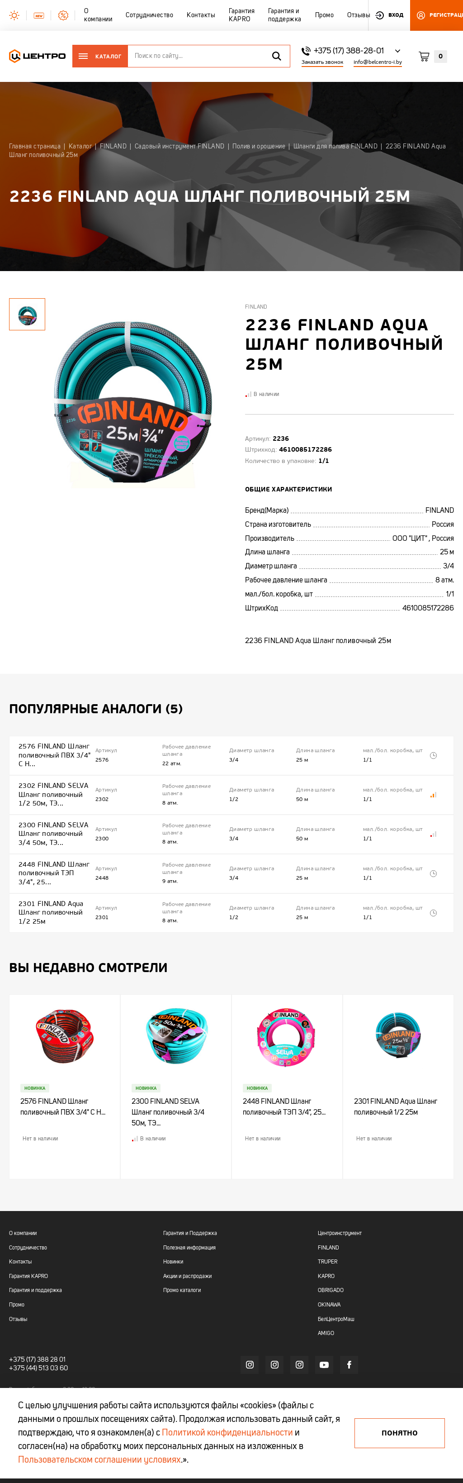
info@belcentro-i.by (378, 62)
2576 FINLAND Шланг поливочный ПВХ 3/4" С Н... (53, 753)
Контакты (20, 1244)
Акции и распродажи (187, 1258)
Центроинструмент (340, 1215)
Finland (256, 307)
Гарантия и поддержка (35, 1272)
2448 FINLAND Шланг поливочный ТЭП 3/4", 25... (53, 857)
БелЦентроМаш (336, 1301)
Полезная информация (189, 1229)
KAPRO (326, 1258)
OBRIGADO (331, 1272)
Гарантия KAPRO (28, 1258)
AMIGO (326, 1315)
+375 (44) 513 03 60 (36, 1350)
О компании (23, 1215)
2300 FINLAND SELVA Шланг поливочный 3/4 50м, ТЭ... (52, 822)
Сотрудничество (28, 1229)
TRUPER (327, 1244)
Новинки (173, 1244)
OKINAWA (329, 1287)
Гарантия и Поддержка (190, 1215)
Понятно (400, 1433)
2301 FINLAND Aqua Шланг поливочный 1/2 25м (50, 891)
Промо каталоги (182, 1272)
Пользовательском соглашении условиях (99, 1460)
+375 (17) (21, 1341)
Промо (16, 1287)
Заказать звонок (322, 62)
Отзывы (18, 1301)
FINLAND (328, 1229)
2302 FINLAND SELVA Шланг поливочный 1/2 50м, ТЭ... (52, 787)
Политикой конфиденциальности (227, 1433)
